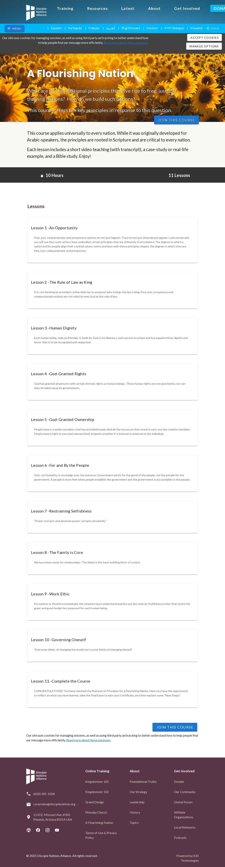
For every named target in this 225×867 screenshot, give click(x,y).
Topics (134, 822)
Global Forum (183, 801)
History (135, 812)
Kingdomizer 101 (97, 781)
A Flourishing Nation (99, 822)
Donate (179, 781)
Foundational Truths (143, 781)
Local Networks (185, 827)
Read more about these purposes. (126, 42)
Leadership (137, 801)
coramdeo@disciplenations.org (54, 803)
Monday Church (96, 812)
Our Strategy (138, 791)
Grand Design (94, 801)
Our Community (185, 791)
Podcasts (180, 837)
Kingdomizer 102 (97, 791)
